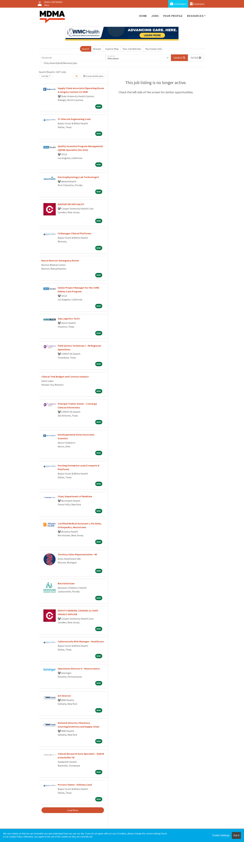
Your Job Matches (132, 48)
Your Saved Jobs (153, 48)
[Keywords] (73, 57)
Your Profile (173, 16)
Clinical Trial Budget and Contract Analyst (65, 376)
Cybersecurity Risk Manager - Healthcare (81, 641)
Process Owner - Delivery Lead (75, 784)
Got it (236, 835)
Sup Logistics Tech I (69, 318)
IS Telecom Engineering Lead (74, 119)
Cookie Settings (221, 835)
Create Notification (93, 76)
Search (85, 48)
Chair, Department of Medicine (75, 496)
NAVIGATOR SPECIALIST (71, 204)
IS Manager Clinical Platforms (75, 233)
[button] (196, 57)
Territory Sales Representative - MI (77, 554)
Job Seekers (178, 4)
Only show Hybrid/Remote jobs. (60, 63)
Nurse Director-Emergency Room (60, 260)
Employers (197, 4)
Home (143, 16)
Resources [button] (195, 16)
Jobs (155, 16)
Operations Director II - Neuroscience (79, 668)
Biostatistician (66, 583)
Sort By (45, 76)
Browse (97, 48)
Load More (72, 810)
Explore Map (112, 48)
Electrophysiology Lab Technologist (78, 177)
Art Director (64, 695)
